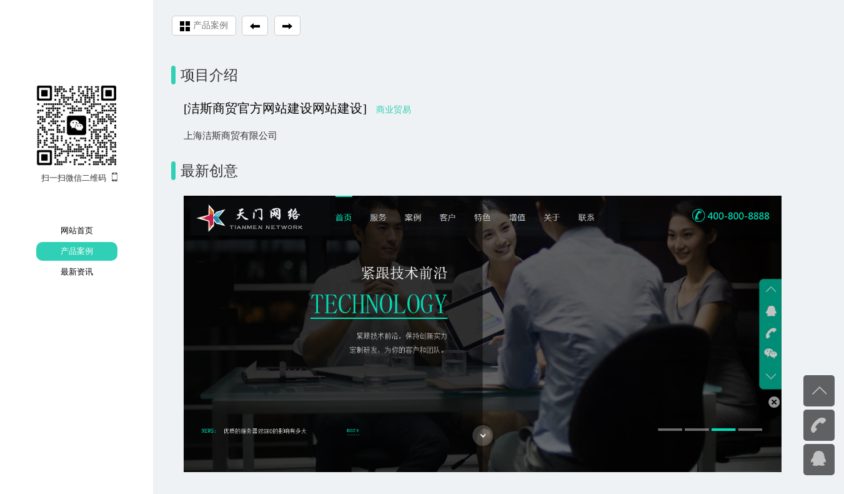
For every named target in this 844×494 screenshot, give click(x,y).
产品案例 (77, 251)
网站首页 (77, 230)
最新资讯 (77, 271)
